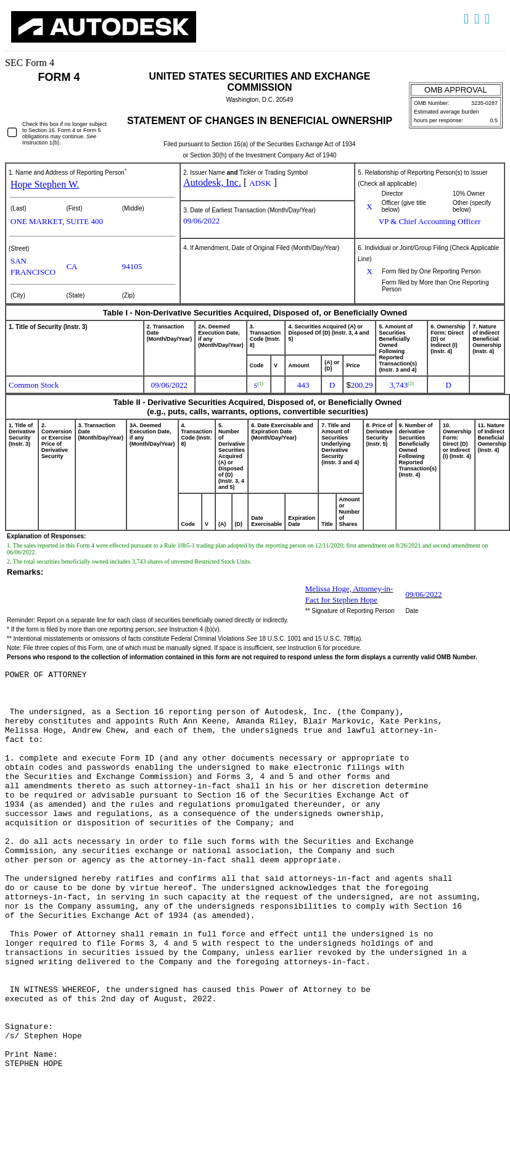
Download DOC (468, 19)
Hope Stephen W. (45, 184)
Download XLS (489, 19)
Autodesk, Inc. (212, 182)
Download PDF (478, 19)
